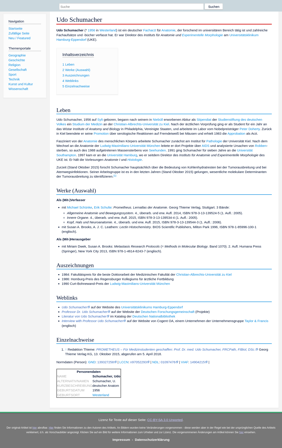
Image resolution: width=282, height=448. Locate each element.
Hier (51, 427)
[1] (114, 175)
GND (91, 362)
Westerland (108, 30)
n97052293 (138, 362)
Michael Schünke (79, 207)
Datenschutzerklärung (152, 439)
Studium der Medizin (87, 124)
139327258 (105, 362)
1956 (91, 30)
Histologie (134, 159)
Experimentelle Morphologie (202, 35)
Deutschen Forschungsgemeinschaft (168, 312)
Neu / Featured (19, 38)
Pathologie (214, 141)
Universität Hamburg (122, 155)
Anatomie (168, 30)
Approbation (236, 133)
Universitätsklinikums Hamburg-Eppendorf (152, 307)
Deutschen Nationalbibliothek (153, 316)
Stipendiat (204, 119)
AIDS (205, 146)
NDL (155, 362)
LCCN (123, 362)
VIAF (184, 362)
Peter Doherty (250, 129)
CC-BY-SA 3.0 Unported (164, 420)
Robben (261, 146)
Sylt (100, 119)
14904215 (197, 362)
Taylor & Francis (256, 321)
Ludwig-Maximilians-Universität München (130, 146)
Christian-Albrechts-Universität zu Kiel (141, 124)
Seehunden (157, 150)
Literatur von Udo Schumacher (84, 316)
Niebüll (158, 119)
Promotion (101, 133)
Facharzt (149, 30)
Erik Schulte (103, 207)
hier (34, 427)
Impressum (121, 439)
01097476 (168, 362)
